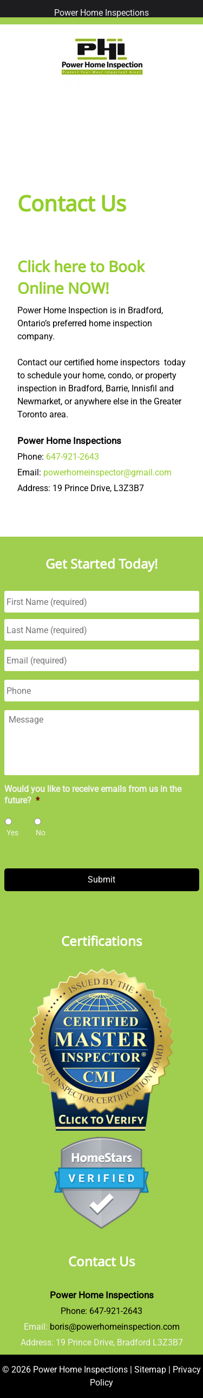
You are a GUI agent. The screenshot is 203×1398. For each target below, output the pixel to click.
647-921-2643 (72, 457)
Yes (12, 832)
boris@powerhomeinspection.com (115, 1327)
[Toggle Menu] (11, 8)
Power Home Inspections (101, 13)
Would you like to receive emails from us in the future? (92, 795)
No (40, 832)
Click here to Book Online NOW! (81, 277)
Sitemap (150, 1369)
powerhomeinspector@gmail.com (107, 472)
